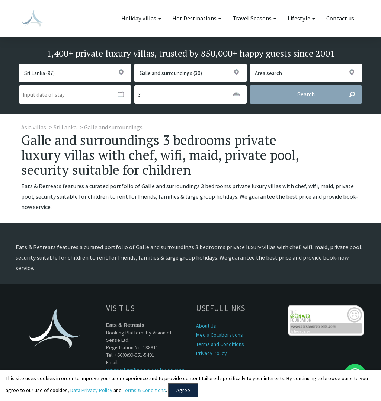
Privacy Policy (211, 353)
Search (329, 94)
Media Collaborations (219, 334)
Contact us (340, 18)
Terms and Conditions (220, 344)
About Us (206, 326)
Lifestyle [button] (301, 18)
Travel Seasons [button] (254, 18)
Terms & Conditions (144, 390)
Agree (183, 390)
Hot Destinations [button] (196, 18)
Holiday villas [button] (141, 18)
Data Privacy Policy (91, 390)
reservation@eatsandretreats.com (145, 369)
